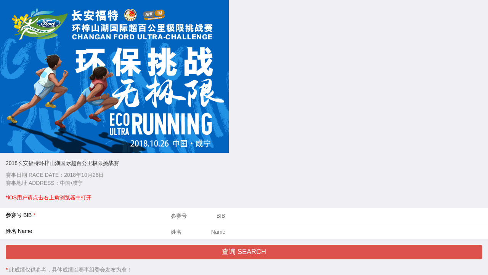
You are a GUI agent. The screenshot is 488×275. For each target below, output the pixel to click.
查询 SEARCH (244, 252)
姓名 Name (19, 231)
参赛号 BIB (19, 215)
